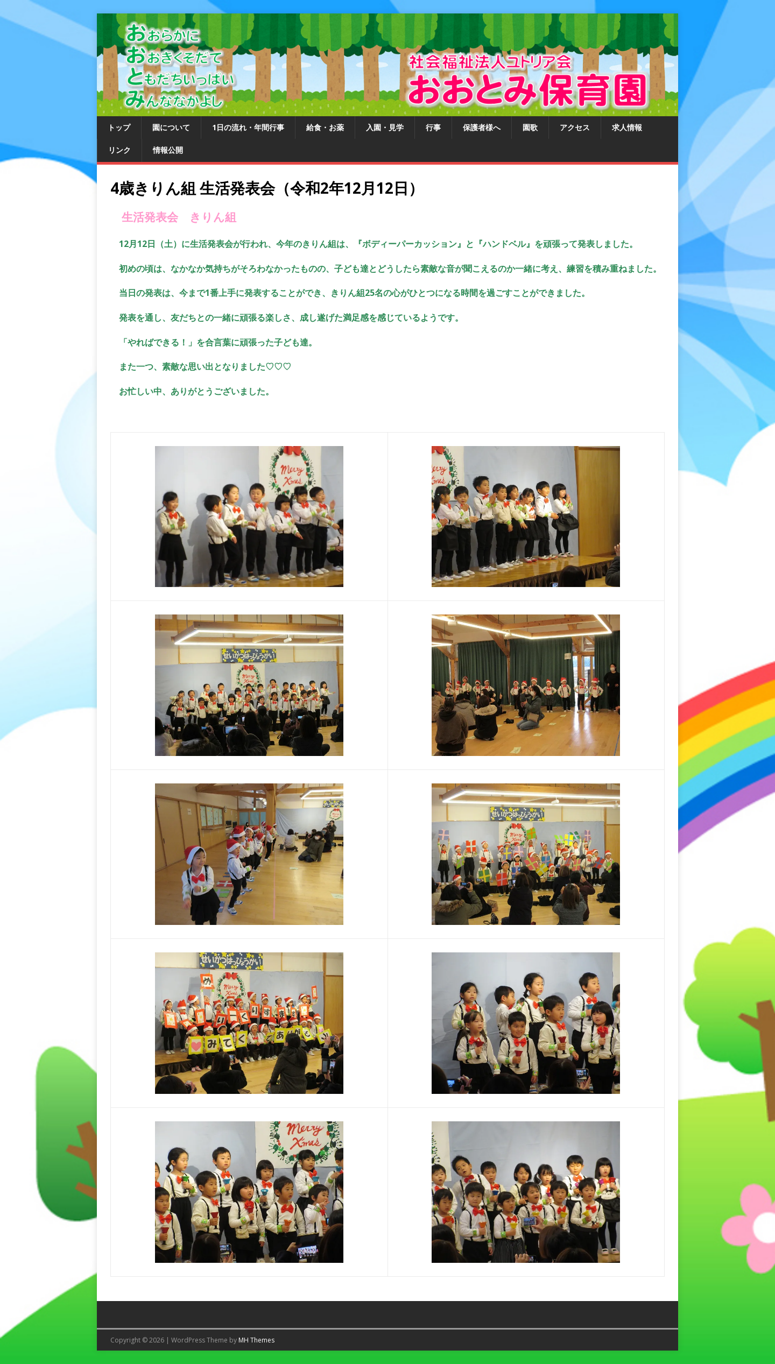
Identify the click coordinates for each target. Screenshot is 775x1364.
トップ (119, 127)
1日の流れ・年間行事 (248, 127)
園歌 (530, 127)
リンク (119, 150)
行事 (433, 127)
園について (171, 127)
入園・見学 (385, 127)
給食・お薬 (325, 127)
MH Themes (256, 1340)
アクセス (575, 127)
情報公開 (168, 150)
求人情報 (627, 127)
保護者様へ (482, 127)
